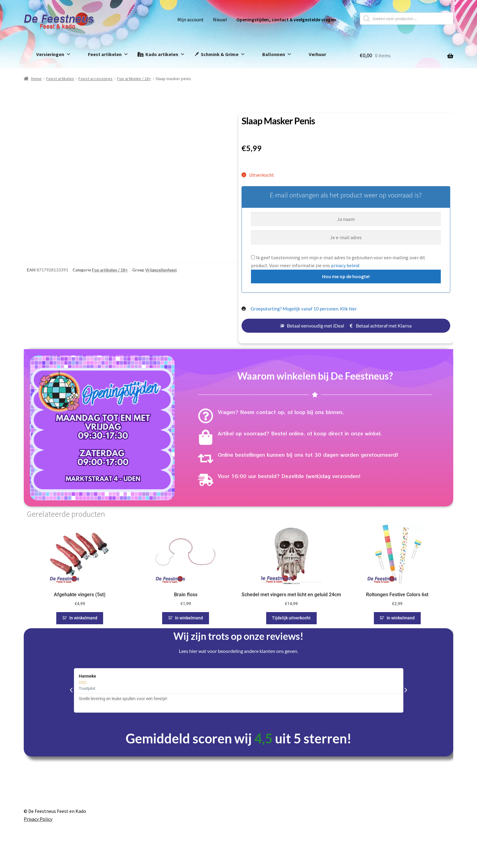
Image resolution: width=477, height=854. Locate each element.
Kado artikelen (165, 54)
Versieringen (53, 54)
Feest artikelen (108, 54)
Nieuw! (220, 20)
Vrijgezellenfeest (161, 269)
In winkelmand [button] (83, 617)
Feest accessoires (95, 78)
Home (36, 78)
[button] (71, 690)
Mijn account (190, 20)
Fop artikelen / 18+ (134, 78)
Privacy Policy (38, 819)
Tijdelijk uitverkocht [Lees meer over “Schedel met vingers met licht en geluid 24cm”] (291, 617)
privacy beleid (345, 265)
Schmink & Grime (223, 54)
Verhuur (317, 54)
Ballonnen (277, 54)
